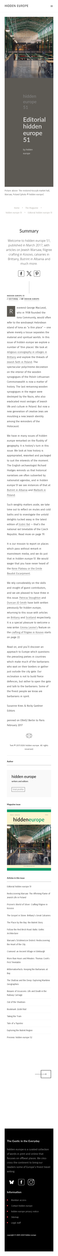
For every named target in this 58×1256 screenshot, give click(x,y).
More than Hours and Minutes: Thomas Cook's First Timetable (28, 960)
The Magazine (31, 208)
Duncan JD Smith (17, 602)
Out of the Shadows (16, 1002)
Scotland (31, 617)
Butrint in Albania (17, 490)
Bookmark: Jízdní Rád (16, 1009)
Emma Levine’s (29, 627)
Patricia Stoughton (30, 597)
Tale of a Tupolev (15, 1023)
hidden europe (31, 299)
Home (16, 208)
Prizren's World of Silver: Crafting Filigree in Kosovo (27, 906)
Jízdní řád (24, 524)
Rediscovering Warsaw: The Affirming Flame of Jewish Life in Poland (28, 895)
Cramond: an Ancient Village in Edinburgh (26, 951)
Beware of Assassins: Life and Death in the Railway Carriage (27, 993)
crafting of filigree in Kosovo (28, 632)
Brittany (15, 617)
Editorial (13, 299)
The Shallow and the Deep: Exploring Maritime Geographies (28, 982)
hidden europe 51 (14, 212)
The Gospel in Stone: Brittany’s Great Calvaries (29, 915)
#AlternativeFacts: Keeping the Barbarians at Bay (27, 971)
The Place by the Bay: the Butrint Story (25, 922)
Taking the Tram (14, 1016)
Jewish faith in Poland (19, 362)
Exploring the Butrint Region (19, 1030)
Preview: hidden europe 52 (19, 1037)
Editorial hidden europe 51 (19, 886)
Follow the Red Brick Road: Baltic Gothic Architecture (25, 931)
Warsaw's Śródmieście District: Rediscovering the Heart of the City (28, 942)
